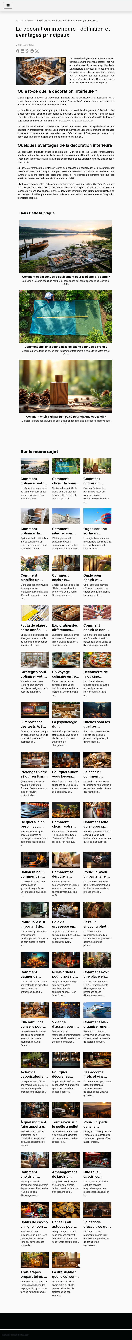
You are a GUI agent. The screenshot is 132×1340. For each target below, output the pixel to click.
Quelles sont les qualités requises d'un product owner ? (97, 728)
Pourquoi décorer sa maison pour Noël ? (62, 1078)
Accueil (19, 20)
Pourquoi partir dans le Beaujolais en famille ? (95, 1128)
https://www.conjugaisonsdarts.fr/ (76, 120)
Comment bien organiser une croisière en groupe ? (95, 1028)
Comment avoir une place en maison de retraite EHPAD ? (97, 978)
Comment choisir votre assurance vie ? (65, 826)
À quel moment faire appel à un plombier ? (33, 1126)
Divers (30, 20)
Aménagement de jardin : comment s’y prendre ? (64, 1178)
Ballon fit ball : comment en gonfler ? (32, 876)
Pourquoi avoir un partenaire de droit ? (97, 876)
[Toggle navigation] (8, 5)
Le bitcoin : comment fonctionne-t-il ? (96, 776)
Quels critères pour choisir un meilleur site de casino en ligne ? (66, 978)
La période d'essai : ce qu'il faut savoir (96, 1226)
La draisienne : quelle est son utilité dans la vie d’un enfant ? (66, 1278)
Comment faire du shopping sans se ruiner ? (96, 826)
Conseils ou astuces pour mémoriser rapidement (63, 1228)
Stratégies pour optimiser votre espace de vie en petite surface (34, 678)
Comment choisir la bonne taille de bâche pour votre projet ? (66, 346)
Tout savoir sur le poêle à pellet (65, 1124)
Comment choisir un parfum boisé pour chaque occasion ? (66, 416)
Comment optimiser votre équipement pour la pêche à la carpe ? (66, 276)
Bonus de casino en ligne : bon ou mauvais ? (34, 1226)
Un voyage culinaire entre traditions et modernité (64, 678)
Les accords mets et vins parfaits (93, 1076)
